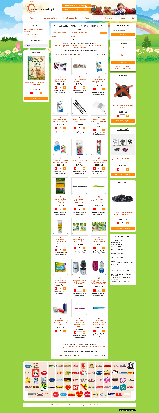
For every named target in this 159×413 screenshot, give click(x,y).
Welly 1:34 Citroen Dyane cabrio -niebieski (123, 106)
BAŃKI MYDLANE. (32, 81)
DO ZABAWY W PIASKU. (34, 95)
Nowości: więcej (122, 121)
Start (33, 18)
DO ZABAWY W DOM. (33, 92)
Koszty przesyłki (70, 18)
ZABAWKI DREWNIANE (34, 156)
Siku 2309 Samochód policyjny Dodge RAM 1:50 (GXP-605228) (123, 213)
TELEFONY (30, 152)
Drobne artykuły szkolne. (36, 45)
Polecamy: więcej (123, 228)
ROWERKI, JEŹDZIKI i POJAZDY (37, 147)
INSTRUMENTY (31, 111)
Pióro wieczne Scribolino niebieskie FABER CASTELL (99, 324)
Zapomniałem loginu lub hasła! (123, 68)
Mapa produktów (126, 18)
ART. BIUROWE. (32, 32)
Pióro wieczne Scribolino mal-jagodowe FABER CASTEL (80, 325)
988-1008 (95, 45)
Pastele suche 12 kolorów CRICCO (60, 283)
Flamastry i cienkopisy (37, 61)
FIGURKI (29, 102)
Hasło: (123, 55)
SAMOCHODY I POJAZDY (35, 149)
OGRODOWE (31, 140)
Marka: (54, 36)
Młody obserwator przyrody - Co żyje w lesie (36, 214)
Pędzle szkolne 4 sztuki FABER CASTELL (99, 161)
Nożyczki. (34, 52)
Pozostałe (34, 70)
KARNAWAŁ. (30, 117)
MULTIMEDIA (31, 135)
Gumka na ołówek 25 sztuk (79, 161)
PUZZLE (29, 145)
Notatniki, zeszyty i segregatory (38, 78)
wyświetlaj (98, 53)
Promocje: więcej (36, 229)
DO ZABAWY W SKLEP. (34, 97)
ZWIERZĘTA (30, 161)
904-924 (72, 45)
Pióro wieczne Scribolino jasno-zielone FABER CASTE (99, 202)
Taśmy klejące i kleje (35, 76)
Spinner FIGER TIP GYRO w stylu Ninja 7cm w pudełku (122, 160)
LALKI (28, 131)
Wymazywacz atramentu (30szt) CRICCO (60, 243)
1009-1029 (101, 45)
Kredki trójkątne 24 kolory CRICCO (79, 242)
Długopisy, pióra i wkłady (38, 68)
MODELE (29, 133)
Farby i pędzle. (35, 59)
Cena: (73, 36)
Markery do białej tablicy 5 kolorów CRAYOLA (60, 202)
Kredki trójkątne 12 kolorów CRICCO (98, 242)
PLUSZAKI (30, 142)
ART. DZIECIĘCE (32, 38)
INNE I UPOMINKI (32, 109)
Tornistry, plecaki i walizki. (36, 43)
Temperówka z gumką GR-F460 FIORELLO (60, 161)
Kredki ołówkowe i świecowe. (39, 56)
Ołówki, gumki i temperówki (39, 63)
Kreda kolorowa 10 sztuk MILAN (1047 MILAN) (98, 80)
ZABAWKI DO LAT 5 (33, 154)
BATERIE (29, 83)
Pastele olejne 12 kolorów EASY (60, 79)
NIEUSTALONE (31, 163)
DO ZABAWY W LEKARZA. (35, 90)
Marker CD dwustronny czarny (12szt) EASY (79, 120)
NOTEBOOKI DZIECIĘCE (34, 138)
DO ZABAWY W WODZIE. (34, 99)
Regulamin (88, 18)
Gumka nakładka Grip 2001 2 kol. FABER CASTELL (60, 324)
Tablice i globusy (33, 73)
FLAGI (29, 104)
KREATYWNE (31, 124)
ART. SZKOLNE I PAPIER (34, 40)
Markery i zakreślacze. (37, 54)
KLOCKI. (29, 120)
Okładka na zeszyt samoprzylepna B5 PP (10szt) (98, 121)
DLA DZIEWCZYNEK (33, 88)
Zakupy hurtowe (51, 18)
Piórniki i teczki (33, 47)
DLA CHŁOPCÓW (32, 86)
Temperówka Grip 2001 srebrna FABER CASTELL (79, 284)
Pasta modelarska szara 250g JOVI (79, 79)
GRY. (28, 106)
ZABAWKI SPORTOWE (34, 159)
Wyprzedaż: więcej (122, 174)
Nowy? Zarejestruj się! (122, 66)
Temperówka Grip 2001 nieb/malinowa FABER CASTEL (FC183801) (99, 284)
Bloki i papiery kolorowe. (38, 66)
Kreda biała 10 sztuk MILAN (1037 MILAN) (60, 120)
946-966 (83, 45)
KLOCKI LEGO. (31, 122)
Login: (123, 48)
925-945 (77, 45)
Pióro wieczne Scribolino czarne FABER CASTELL (79, 202)
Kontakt (107, 18)
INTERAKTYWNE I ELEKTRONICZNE (31, 114)
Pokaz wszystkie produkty (76, 9)
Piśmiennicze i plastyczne (36, 49)
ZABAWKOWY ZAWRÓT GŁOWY (37, 29)
